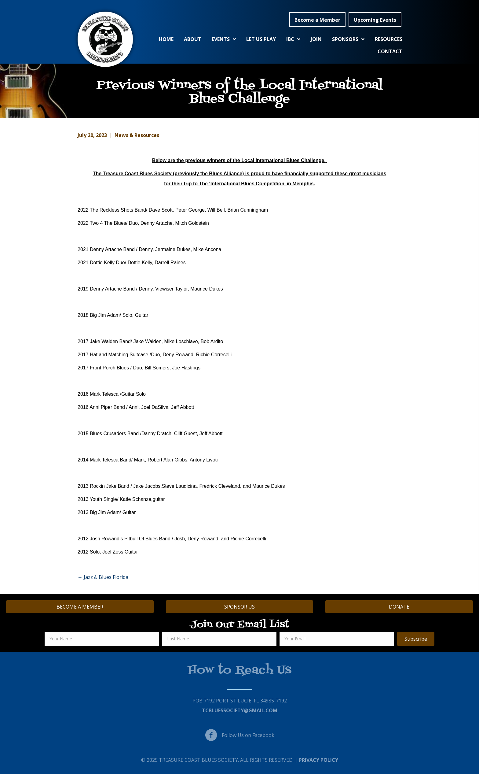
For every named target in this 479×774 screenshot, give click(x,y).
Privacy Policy (318, 760)
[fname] (102, 639)
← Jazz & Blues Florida (103, 577)
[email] (337, 639)
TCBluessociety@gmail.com (239, 710)
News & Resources (137, 135)
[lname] (219, 639)
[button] (317, 19)
